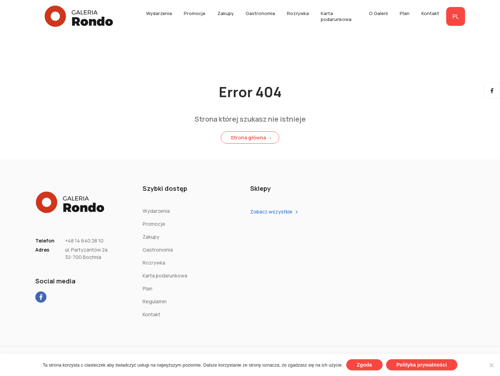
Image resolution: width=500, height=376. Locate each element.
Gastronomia (260, 13)
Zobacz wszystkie (271, 211)
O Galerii (378, 13)
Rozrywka (298, 13)
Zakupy (225, 13)
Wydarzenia (159, 13)
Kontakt (430, 13)
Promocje (194, 13)
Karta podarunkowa (336, 16)
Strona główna (248, 137)
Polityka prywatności (422, 365)
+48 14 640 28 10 (84, 240)
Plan (405, 13)
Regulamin (155, 301)
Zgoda (364, 365)
